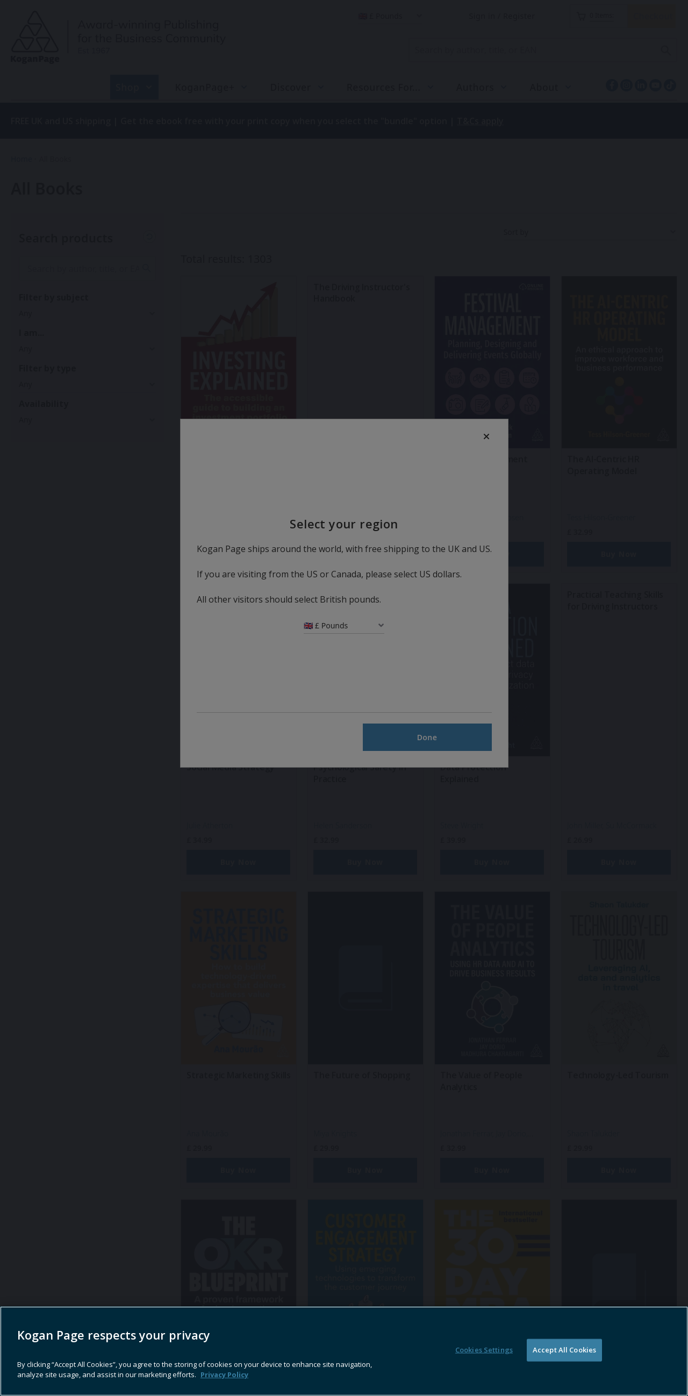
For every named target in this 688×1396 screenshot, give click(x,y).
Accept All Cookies (564, 1369)
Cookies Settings (484, 1369)
